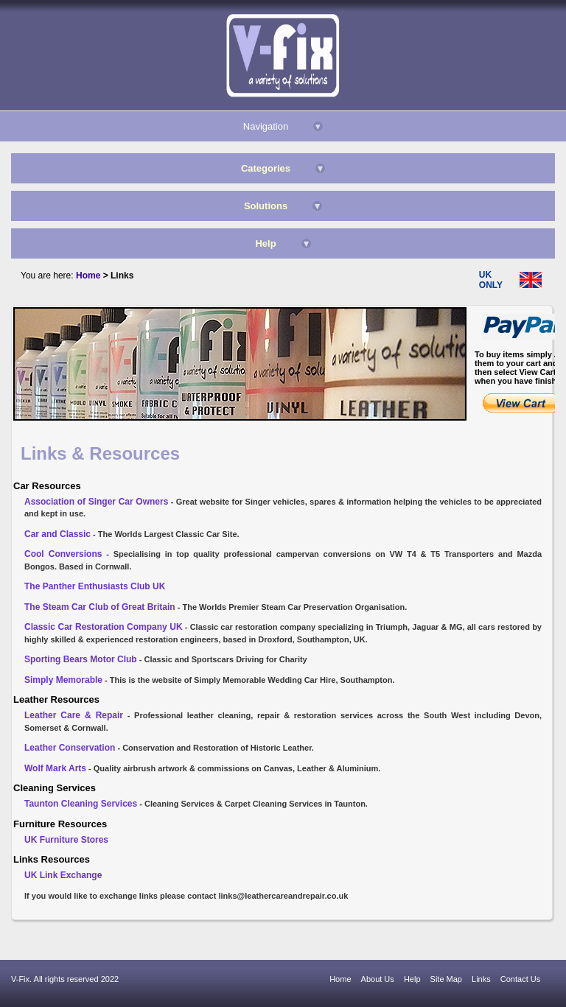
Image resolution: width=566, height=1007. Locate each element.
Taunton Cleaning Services (80, 804)
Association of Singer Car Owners (96, 502)
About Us (377, 979)
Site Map (446, 979)
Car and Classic (57, 534)
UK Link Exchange (63, 875)
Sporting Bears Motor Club (80, 659)
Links (481, 979)
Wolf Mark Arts (55, 768)
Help (412, 979)
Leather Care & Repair (73, 715)
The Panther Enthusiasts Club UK (94, 586)
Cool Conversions (63, 554)
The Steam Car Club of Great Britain (99, 607)
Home (340, 979)
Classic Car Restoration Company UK (103, 627)
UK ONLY (491, 280)
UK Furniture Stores (66, 840)
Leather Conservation (69, 748)
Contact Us (520, 979)
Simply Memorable (63, 680)
